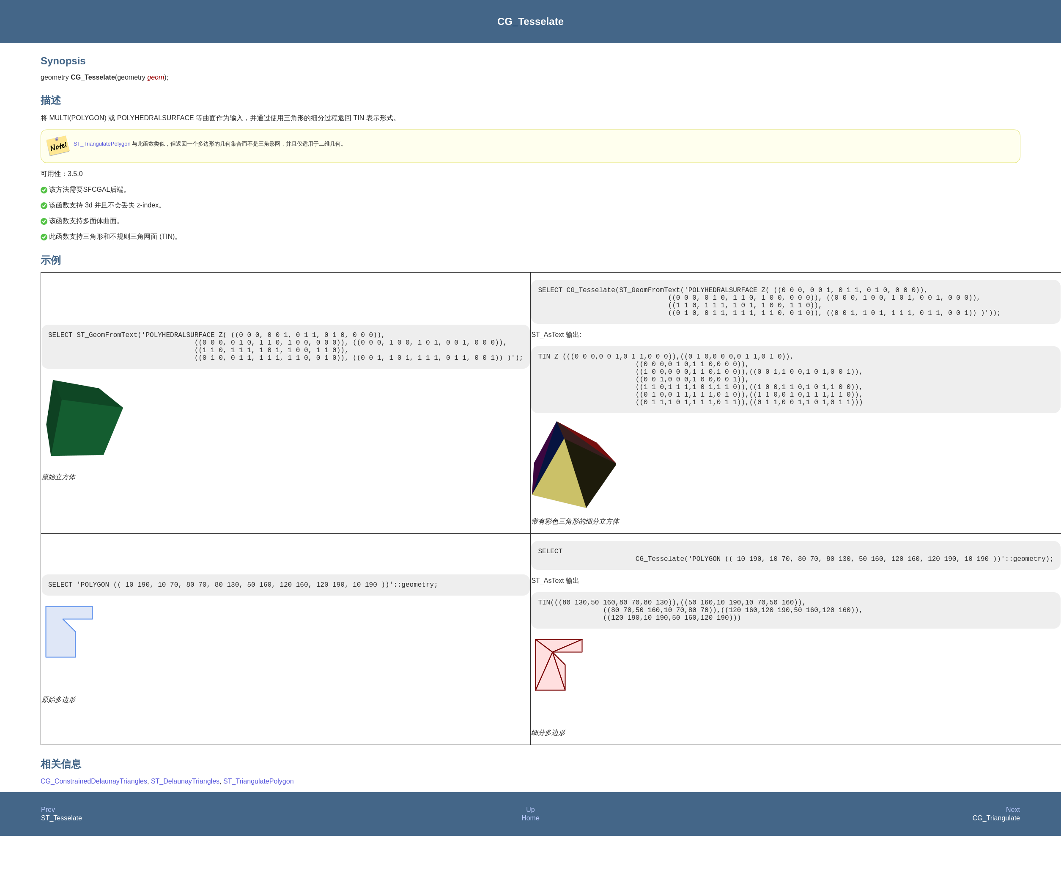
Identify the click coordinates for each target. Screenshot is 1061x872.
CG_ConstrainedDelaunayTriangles (94, 808)
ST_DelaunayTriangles (185, 808)
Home (530, 845)
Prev (48, 836)
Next (1013, 836)
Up (530, 836)
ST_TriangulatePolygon (102, 144)
